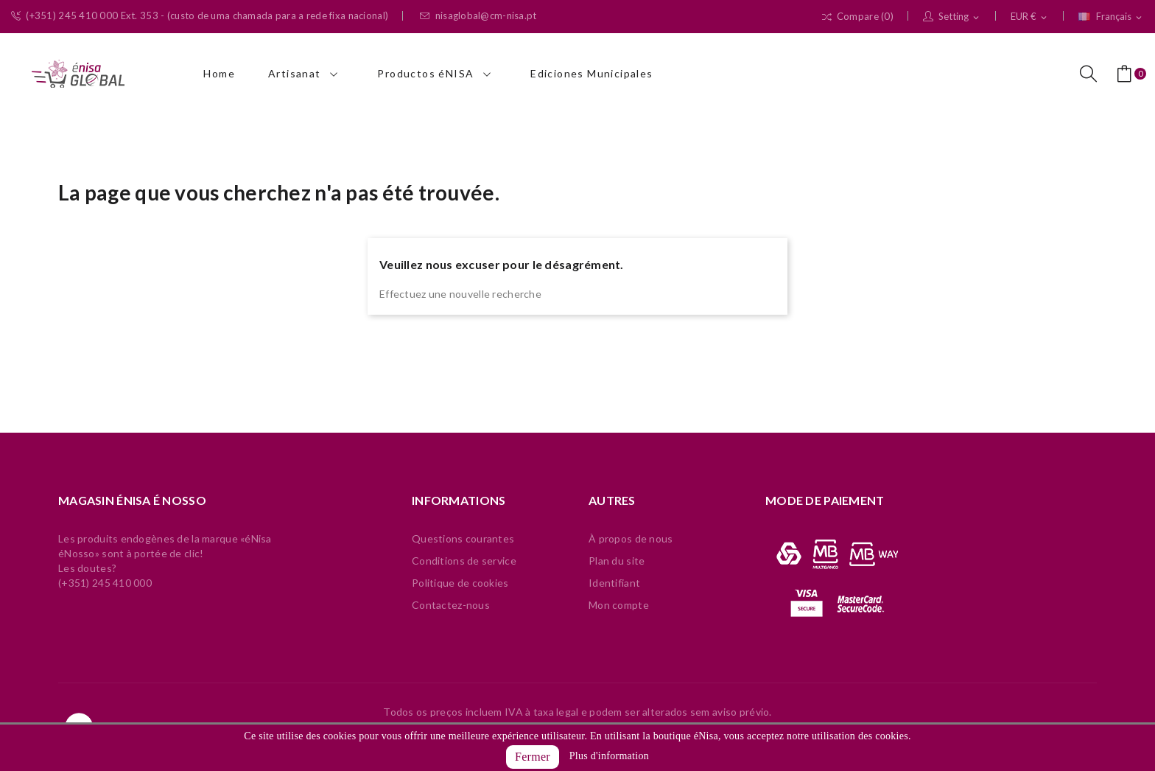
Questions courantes (463, 538)
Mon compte (619, 605)
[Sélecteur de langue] (1111, 17)
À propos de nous (631, 538)
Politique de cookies (460, 582)
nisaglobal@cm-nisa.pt (478, 15)
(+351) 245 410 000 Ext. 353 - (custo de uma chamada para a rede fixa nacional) (199, 15)
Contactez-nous (451, 605)
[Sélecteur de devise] (1030, 17)
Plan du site (617, 560)
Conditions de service (464, 560)
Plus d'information (609, 755)
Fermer (532, 756)
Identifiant (614, 582)
